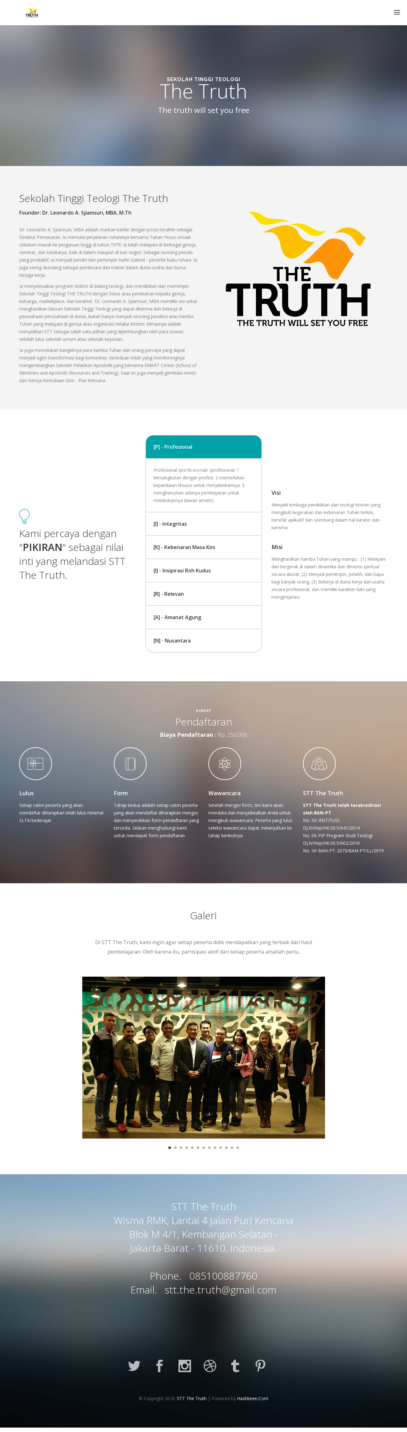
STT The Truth (191, 1398)
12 (232, 1147)
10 (220, 1147)
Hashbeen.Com (252, 1398)
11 (226, 1147)
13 (237, 1147)
